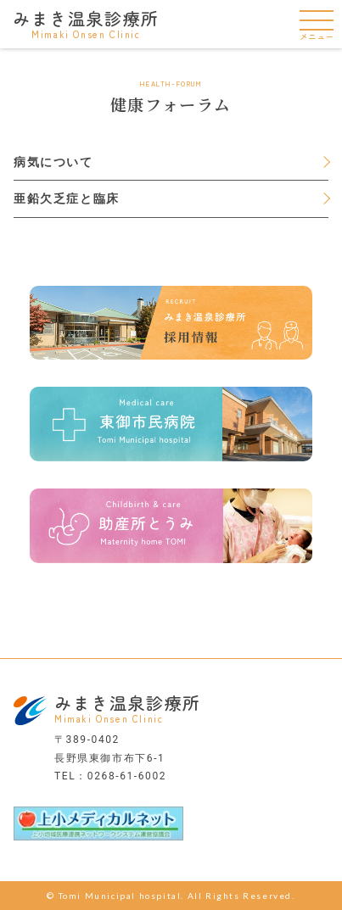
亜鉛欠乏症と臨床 (67, 198)
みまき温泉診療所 (86, 23)
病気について (53, 162)
